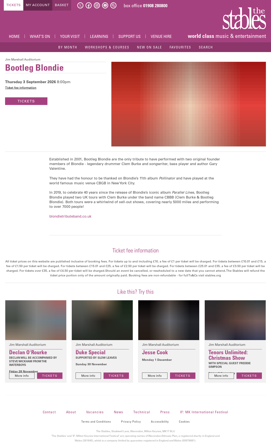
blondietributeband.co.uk (70, 216)
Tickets (13, 5)
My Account (38, 5)
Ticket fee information (20, 88)
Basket (62, 5)
